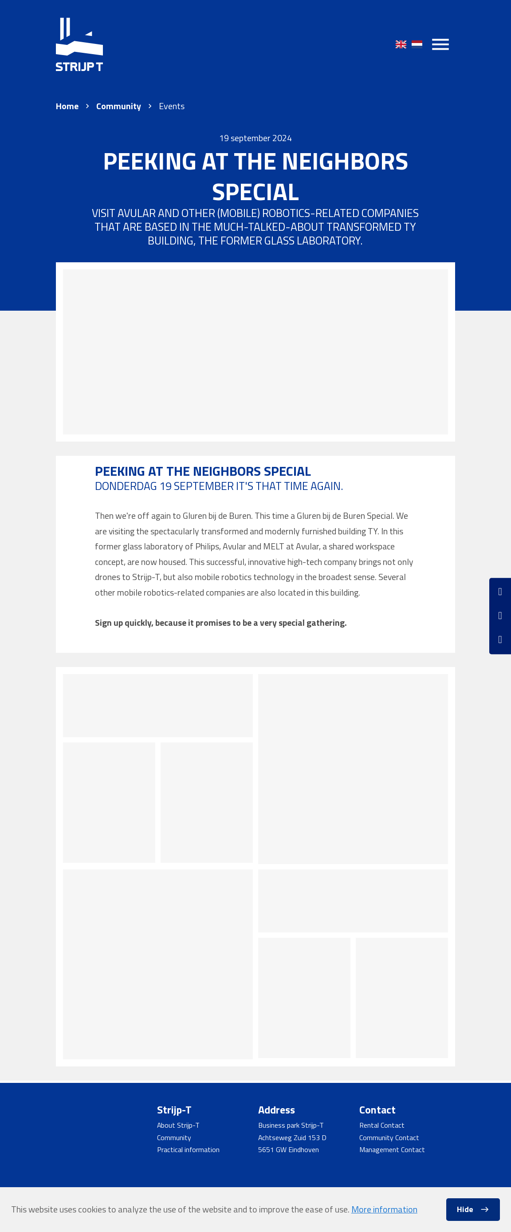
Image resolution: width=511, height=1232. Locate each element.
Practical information (188, 1149)
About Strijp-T (178, 1125)
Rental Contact (382, 1125)
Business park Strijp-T (291, 1125)
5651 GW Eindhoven (288, 1149)
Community (118, 106)
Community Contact (389, 1137)
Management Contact (392, 1149)
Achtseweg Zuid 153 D (292, 1137)
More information (384, 1209)
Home (67, 106)
